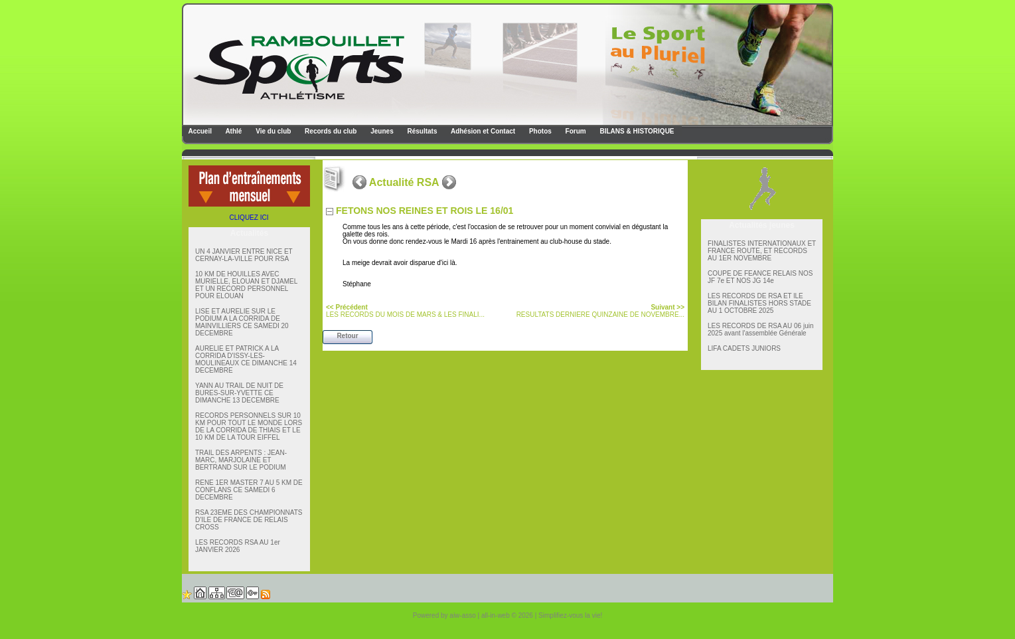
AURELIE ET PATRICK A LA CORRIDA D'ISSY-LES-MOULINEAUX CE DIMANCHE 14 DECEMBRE (246, 359)
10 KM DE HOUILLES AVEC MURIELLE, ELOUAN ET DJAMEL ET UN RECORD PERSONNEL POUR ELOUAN (246, 285)
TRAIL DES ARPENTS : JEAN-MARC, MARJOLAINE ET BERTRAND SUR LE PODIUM (241, 460)
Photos (539, 131)
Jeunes (380, 131)
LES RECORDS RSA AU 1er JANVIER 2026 (237, 546)
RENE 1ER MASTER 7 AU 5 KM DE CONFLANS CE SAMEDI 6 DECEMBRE (249, 490)
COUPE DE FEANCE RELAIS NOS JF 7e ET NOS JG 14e (760, 277)
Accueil (199, 131)
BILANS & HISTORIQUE (636, 131)
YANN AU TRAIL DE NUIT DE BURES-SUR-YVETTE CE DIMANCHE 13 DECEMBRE (239, 393)
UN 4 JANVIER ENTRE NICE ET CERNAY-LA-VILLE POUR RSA (244, 255)
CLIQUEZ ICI (249, 217)
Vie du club (272, 131)
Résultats (421, 131)
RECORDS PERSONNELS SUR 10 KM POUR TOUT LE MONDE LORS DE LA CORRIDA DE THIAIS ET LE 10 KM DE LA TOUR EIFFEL (248, 426)
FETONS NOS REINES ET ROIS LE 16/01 (424, 210)
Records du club (329, 131)
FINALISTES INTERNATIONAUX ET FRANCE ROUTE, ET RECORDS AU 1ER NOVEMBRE (762, 251)
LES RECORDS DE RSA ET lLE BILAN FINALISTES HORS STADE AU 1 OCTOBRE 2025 (759, 303)
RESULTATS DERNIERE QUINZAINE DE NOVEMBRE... (600, 311)
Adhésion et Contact (482, 131)
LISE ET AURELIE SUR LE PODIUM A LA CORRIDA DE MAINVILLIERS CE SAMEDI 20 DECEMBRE (242, 322)
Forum (575, 131)
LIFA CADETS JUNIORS (744, 348)
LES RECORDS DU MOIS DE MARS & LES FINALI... (405, 311)
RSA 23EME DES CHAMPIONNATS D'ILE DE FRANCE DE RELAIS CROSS (249, 520)
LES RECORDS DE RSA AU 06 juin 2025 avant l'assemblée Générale (761, 329)
